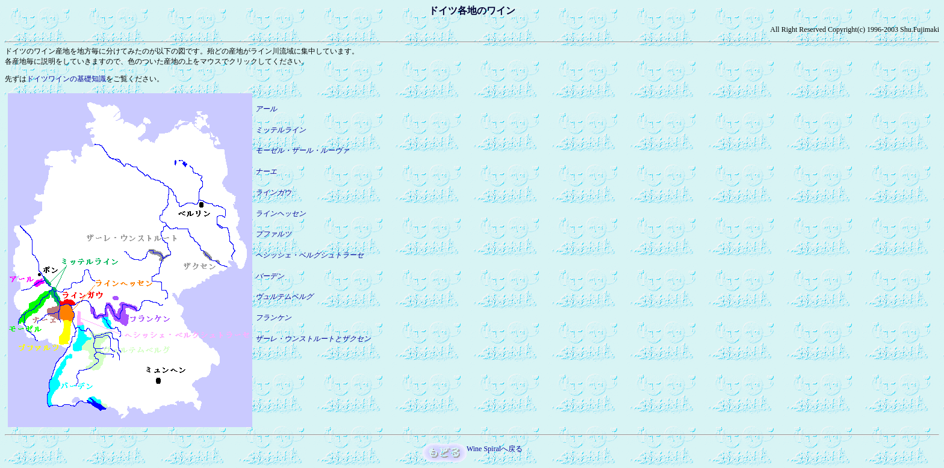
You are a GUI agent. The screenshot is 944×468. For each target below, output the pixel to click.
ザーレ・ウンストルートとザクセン (313, 338)
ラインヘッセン (280, 213)
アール (266, 109)
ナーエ (266, 171)
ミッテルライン (280, 130)
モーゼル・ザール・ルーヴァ (302, 150)
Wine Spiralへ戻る (495, 449)
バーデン (269, 276)
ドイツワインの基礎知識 (66, 79)
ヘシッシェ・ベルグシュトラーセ (309, 255)
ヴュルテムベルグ (284, 296)
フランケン (273, 317)
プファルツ (273, 234)
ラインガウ (273, 192)
